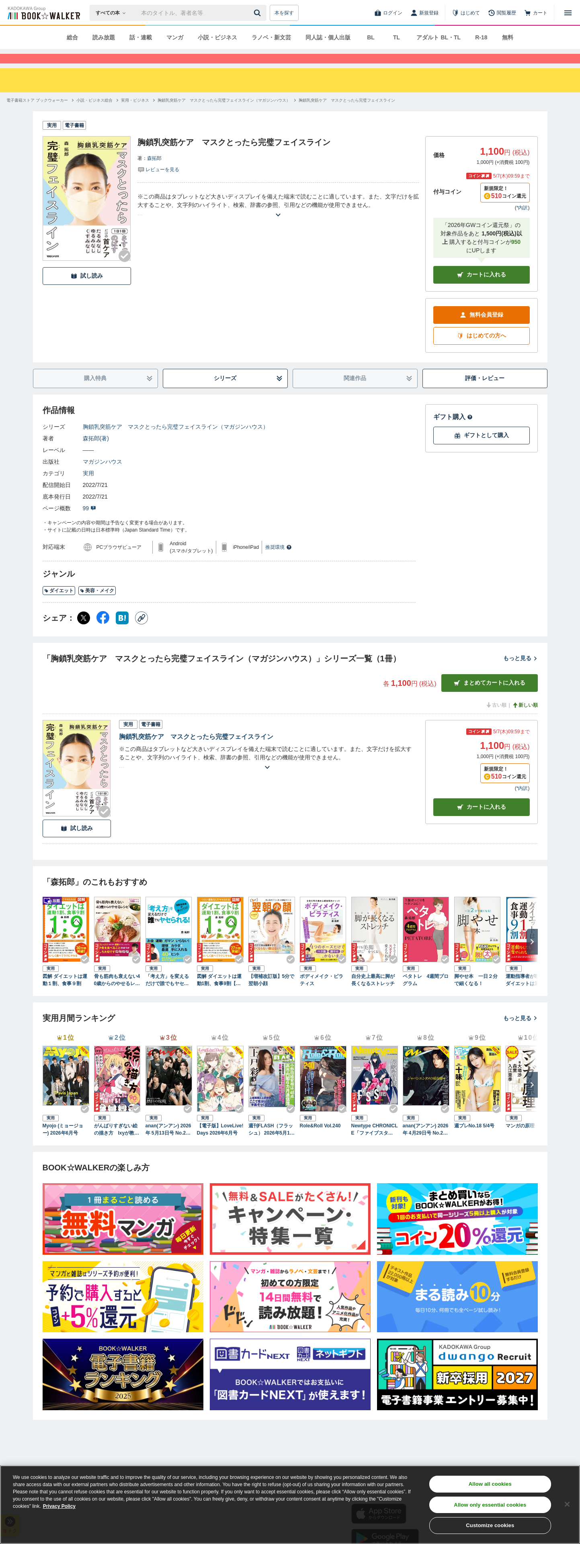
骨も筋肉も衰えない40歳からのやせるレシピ (117, 995)
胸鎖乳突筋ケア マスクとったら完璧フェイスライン (196, 751)
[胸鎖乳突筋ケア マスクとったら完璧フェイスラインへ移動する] (347, 115)
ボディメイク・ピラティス (321, 994)
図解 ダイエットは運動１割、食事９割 (65, 994)
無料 (507, 37)
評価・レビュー (484, 392)
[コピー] (141, 632)
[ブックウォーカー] (43, 13)
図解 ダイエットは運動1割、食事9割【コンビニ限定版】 (219, 995)
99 (89, 522)
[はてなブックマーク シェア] (122, 632)
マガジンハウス (102, 476)
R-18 (481, 37)
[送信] (258, 12)
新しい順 (525, 719)
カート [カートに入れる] (481, 821)
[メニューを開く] (568, 13)
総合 (72, 37)
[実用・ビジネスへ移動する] (135, 115)
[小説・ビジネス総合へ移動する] (94, 115)
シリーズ (248, 392)
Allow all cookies (490, 1484)
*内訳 (522, 222)
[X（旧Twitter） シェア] (83, 632)
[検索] (258, 12)
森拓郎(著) (96, 453)
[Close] (567, 1504)
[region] (290, 1504)
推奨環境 (278, 561)
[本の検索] (113, 12)
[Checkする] (124, 270)
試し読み (87, 290)
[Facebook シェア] (103, 632)
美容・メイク (97, 605)
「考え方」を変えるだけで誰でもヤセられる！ (167, 995)
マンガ (174, 37)
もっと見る (520, 672)
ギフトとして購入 (481, 449)
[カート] (536, 13)
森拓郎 (154, 173)
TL (396, 37)
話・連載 (140, 37)
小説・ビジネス (217, 37)
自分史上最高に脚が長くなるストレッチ (373, 994)
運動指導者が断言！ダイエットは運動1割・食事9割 (527, 995)
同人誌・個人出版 (327, 37)
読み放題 (103, 37)
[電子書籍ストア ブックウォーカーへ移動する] (37, 115)
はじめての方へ (481, 350)
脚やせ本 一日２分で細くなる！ (476, 994)
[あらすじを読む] (278, 219)
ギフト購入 (453, 431)
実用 (88, 488)
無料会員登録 (481, 329)
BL (371, 37)
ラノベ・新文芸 (271, 37)
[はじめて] (466, 13)
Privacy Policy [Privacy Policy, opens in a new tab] (59, 1506)
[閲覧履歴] (502, 13)
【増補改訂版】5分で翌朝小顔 (271, 994)
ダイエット (59, 605)
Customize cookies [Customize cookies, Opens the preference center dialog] (490, 1525)
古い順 (496, 719)
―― (88, 464)
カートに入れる (481, 289)
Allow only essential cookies (490, 1505)
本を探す (284, 13)
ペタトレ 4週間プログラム (426, 994)
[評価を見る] (158, 184)
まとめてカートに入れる (489, 697)
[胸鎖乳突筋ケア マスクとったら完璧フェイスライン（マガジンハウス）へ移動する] (224, 115)
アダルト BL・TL (438, 37)
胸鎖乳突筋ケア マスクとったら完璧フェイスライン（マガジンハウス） (175, 441)
